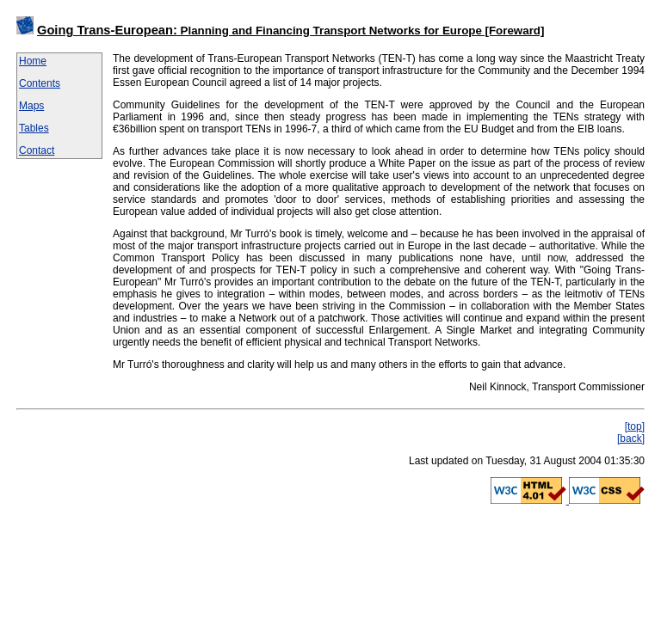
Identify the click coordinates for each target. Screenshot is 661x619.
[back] (631, 438)
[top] (635, 426)
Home (32, 61)
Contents (39, 83)
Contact (36, 150)
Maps (31, 106)
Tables (34, 128)
